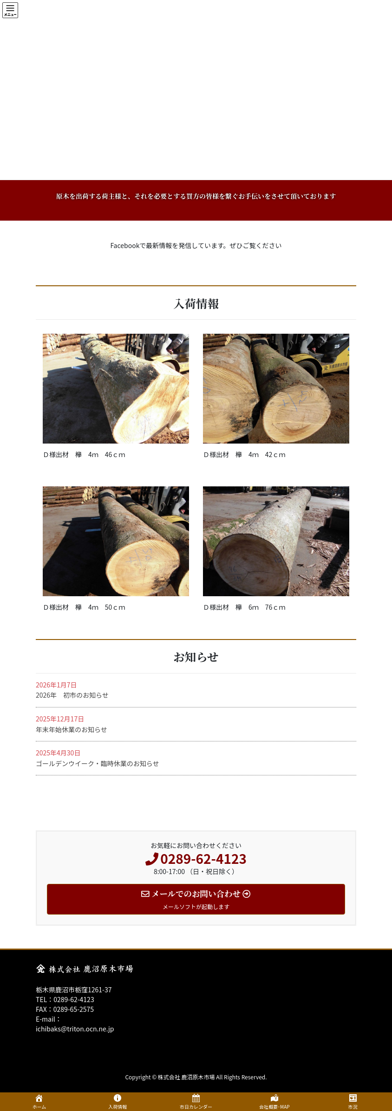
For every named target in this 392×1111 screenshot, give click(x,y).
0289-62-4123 (73, 999)
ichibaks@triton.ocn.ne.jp (75, 1028)
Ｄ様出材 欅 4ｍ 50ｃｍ (84, 607)
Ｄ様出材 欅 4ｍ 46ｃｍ (84, 454)
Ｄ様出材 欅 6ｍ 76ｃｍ (244, 607)
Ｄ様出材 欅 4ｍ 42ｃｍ (244, 454)
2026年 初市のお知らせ (72, 695)
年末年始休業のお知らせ (71, 729)
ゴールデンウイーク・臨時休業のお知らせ (97, 763)
